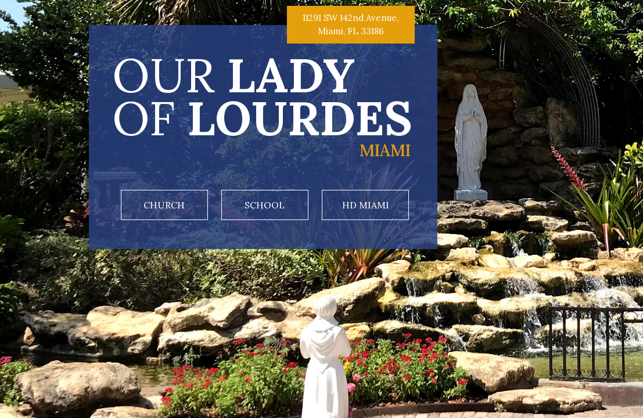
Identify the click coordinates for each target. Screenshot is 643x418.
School (265, 205)
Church (164, 205)
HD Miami (365, 205)
